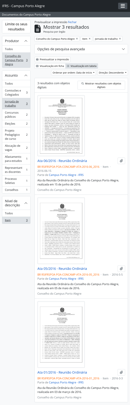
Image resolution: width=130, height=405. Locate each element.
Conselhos (16, 190)
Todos (9, 49)
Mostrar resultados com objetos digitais (101, 85)
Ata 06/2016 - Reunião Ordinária (62, 161)
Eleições (16, 124)
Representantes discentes (16, 170)
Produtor (12, 41)
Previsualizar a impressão (52, 59)
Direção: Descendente (111, 72)
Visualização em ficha (50, 66)
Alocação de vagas (16, 148)
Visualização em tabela (81, 66)
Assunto (11, 75)
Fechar (72, 22)
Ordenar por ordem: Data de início (73, 72)
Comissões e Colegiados (16, 92)
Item (16, 221)
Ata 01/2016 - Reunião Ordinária (62, 372)
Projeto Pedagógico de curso (16, 135)
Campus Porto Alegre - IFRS (66, 175)
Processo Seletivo (16, 181)
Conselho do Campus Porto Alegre (16, 60)
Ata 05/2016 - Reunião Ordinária (62, 269)
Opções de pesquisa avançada (61, 49)
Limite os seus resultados (16, 26)
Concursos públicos (16, 115)
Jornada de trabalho (16, 103)
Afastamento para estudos (16, 159)
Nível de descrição (12, 203)
